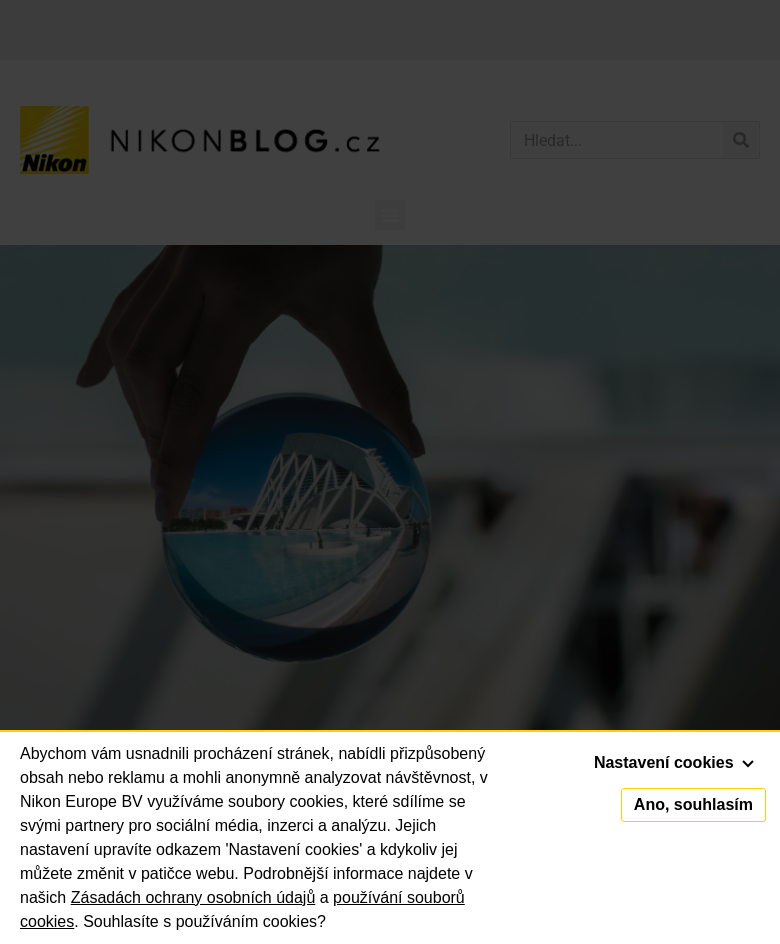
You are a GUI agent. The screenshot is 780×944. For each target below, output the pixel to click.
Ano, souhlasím (693, 804)
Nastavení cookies (674, 762)
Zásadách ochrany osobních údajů (193, 897)
